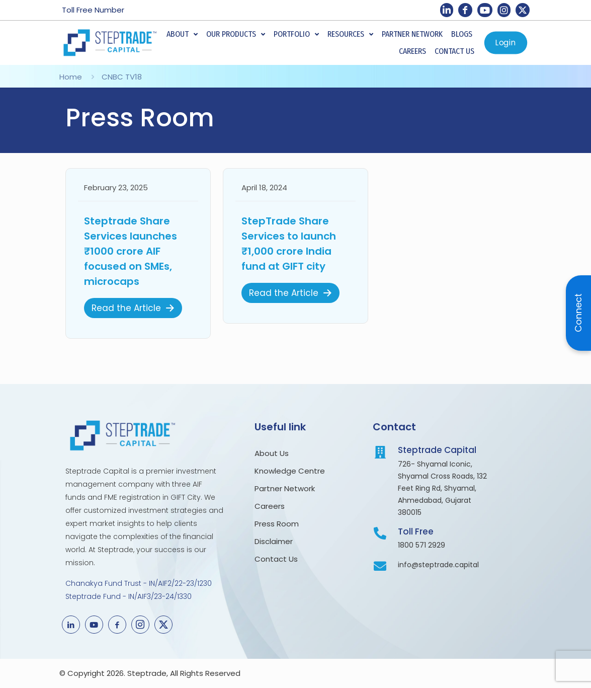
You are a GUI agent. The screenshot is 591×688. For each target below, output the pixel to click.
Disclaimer (274, 541)
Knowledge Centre (290, 471)
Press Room (279, 523)
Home (70, 76)
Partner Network (285, 488)
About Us (273, 453)
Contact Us (276, 559)
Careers (270, 506)
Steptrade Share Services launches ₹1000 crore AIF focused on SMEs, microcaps (130, 251)
